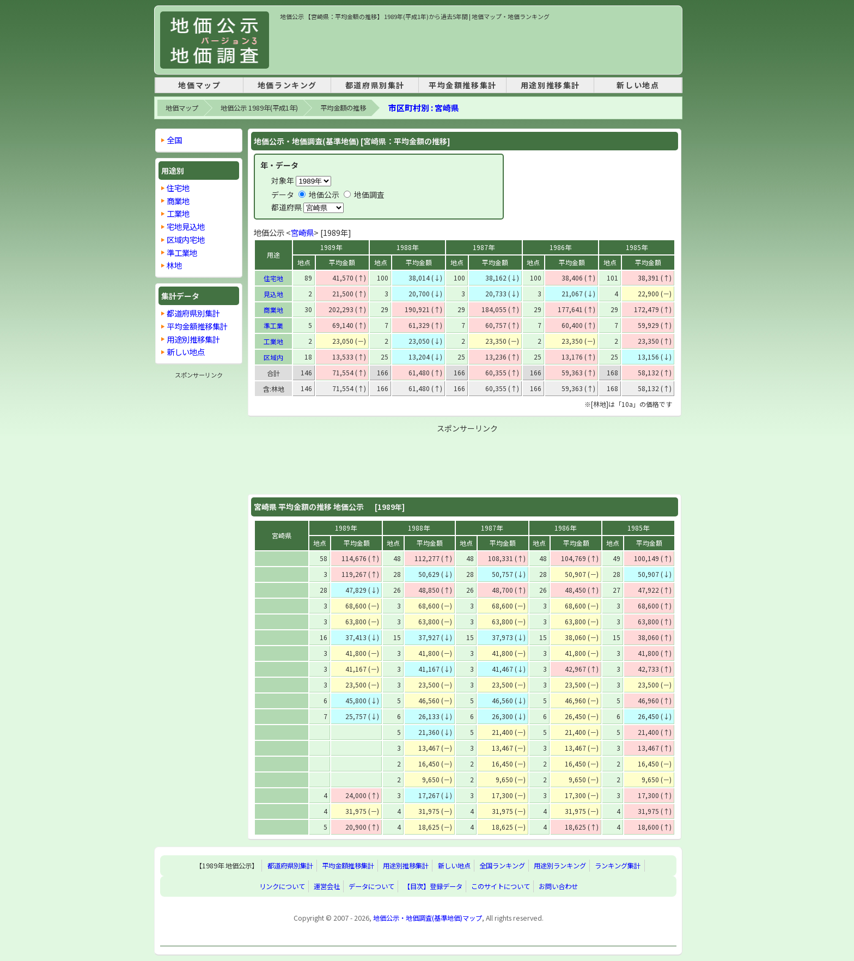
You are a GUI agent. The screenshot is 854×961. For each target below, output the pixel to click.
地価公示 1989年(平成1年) (259, 108)
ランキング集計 (617, 866)
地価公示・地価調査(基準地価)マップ (427, 918)
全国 (174, 139)
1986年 (560, 247)
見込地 (273, 294)
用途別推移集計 (550, 85)
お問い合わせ (558, 886)
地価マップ (199, 85)
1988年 (407, 247)
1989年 (331, 247)
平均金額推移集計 (463, 85)
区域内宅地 (186, 239)
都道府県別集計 (375, 85)
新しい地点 (638, 85)
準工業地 (182, 252)
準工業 (273, 325)
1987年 (484, 247)
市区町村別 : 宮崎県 (423, 107)
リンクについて (282, 886)
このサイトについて (500, 886)
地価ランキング (287, 85)
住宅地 (273, 278)
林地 (174, 265)
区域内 (273, 357)
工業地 (273, 341)
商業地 (273, 309)
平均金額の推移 (343, 108)
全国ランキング (502, 866)
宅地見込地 (186, 226)
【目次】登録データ (433, 886)
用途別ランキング (560, 866)
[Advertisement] (478, 45)
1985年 (637, 247)
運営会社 (327, 886)
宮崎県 (302, 232)
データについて (371, 886)
